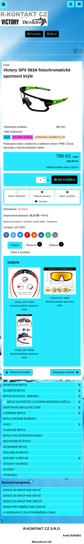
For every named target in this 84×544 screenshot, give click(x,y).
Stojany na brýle (15, 463)
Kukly (42, 424)
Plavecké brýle (14, 430)
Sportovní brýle (42, 385)
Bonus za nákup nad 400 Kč (22, 490)
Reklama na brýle (15, 452)
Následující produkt (65, 372)
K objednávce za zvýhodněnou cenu (29, 512)
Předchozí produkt (18, 372)
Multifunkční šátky (17, 441)
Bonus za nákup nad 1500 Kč (22, 501)
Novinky (9, 469)
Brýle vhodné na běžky (19, 418)
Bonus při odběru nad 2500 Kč (24, 507)
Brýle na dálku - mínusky (42, 396)
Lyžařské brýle (42, 413)
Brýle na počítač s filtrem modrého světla (42, 402)
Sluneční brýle (42, 390)
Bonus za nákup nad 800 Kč (22, 495)
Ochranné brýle (15, 447)
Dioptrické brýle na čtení (42, 407)
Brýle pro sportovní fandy (23, 435)
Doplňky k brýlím (42, 458)
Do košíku (64, 179)
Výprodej (10, 475)
